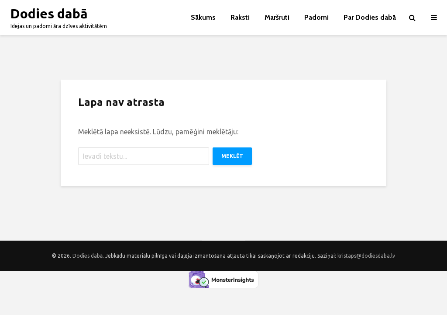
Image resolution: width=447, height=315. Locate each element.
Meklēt (232, 156)
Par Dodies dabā (370, 17)
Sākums (203, 17)
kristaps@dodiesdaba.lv (366, 256)
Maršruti (277, 17)
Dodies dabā (49, 13)
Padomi (316, 17)
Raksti (240, 17)
